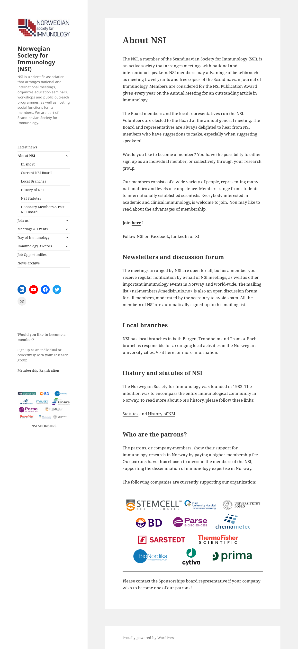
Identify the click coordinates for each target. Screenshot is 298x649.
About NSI (26, 155)
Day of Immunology (34, 237)
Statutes (130, 414)
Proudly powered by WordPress (149, 637)
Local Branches (33, 181)
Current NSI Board (36, 172)
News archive (29, 263)
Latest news (27, 147)
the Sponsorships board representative (189, 581)
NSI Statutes (31, 198)
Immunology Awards (35, 246)
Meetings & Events (33, 229)
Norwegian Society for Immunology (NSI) (36, 58)
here (136, 222)
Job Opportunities (32, 254)
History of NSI (32, 189)
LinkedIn (180, 236)
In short (28, 164)
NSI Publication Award (235, 86)
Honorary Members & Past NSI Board (42, 209)
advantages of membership (179, 209)
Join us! (24, 220)
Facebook (160, 236)
